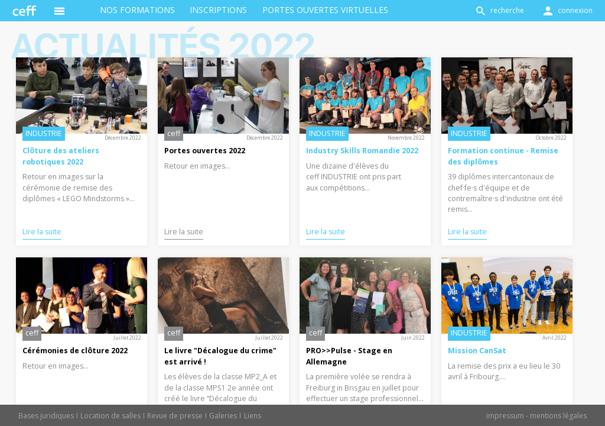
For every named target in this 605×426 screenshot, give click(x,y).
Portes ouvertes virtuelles (325, 9)
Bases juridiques (46, 416)
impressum (505, 416)
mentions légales (558, 416)
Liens (252, 416)
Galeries (223, 416)
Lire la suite (41, 232)
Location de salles (110, 416)
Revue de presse (175, 416)
